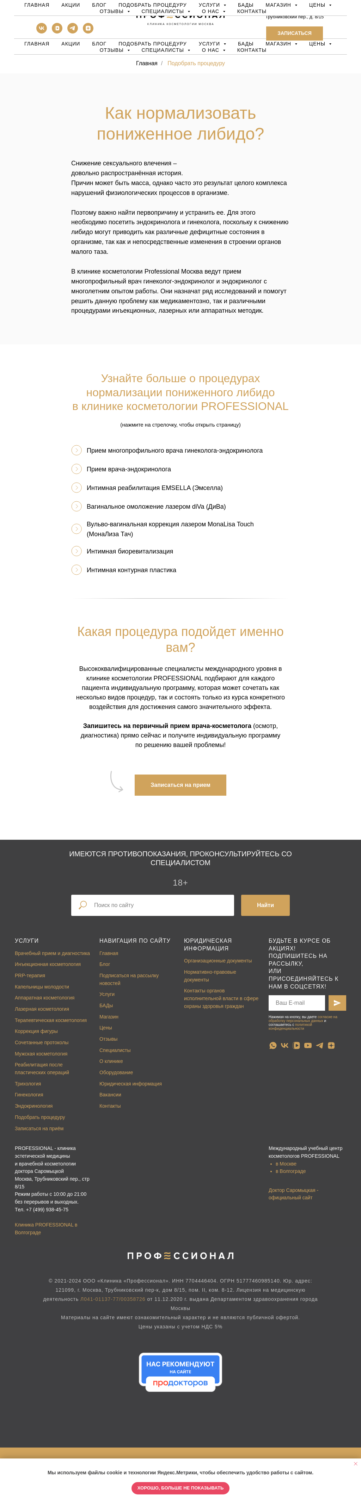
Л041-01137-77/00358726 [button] (113, 1299)
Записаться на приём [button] (39, 1128)
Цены (105, 1027)
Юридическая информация (130, 1084)
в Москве (286, 1164)
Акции (70, 44)
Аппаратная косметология (44, 998)
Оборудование (116, 1072)
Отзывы (108, 1039)
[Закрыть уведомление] (355, 1463)
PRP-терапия (30, 975)
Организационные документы (218, 960)
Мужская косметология (41, 1054)
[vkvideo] (57, 32)
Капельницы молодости (42, 987)
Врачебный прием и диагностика (52, 953)
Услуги (27, 941)
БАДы (246, 44)
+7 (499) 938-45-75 (47, 1209)
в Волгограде (291, 1171)
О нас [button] (211, 50)
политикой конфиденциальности (290, 1026)
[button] (294, 33)
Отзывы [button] (113, 50)
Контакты (252, 50)
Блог (99, 44)
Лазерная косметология (42, 1009)
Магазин (108, 1017)
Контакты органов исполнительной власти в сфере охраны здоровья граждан (221, 998)
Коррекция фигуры (36, 1031)
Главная (36, 44)
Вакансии (110, 1094)
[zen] (88, 32)
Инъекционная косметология (48, 964)
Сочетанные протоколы (41, 1042)
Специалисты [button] (164, 50)
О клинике (111, 1061)
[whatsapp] (273, 1045)
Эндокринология (34, 1106)
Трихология (28, 1084)
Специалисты (115, 1050)
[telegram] (72, 32)
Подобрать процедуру (152, 44)
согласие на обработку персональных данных (303, 1019)
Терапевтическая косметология (51, 1020)
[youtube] (308, 1045)
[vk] (41, 32)
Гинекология (29, 1094)
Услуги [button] (210, 44)
